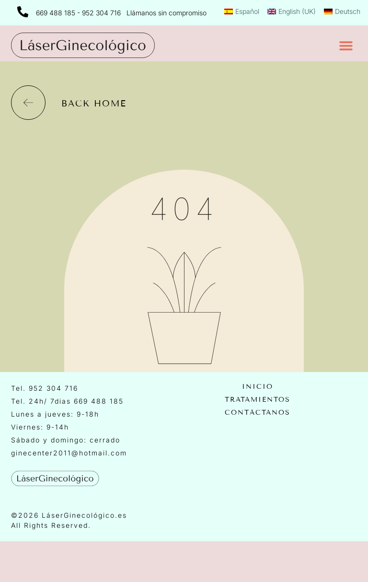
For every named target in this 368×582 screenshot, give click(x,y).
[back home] (28, 102)
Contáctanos (257, 413)
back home (93, 103)
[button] (346, 45)
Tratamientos (257, 400)
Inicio (257, 387)
